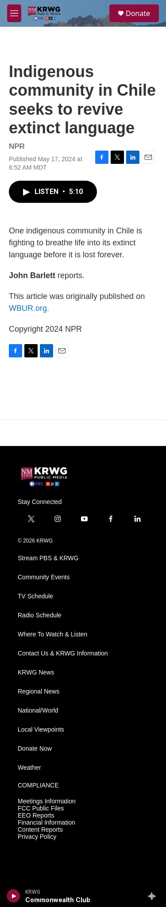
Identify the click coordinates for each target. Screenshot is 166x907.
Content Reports (40, 829)
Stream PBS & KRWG (48, 558)
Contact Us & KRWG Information (63, 653)
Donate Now (35, 748)
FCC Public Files (41, 808)
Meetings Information (47, 801)
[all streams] (154, 896)
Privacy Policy (37, 836)
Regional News (38, 691)
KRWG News (36, 672)
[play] (13, 895)
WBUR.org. (29, 308)
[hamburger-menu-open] (14, 13)
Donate (138, 13)
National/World (38, 710)
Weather (29, 767)
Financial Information (46, 822)
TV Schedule (35, 596)
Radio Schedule (40, 615)
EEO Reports (36, 815)
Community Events (43, 577)
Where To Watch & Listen (52, 634)
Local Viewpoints (41, 729)
